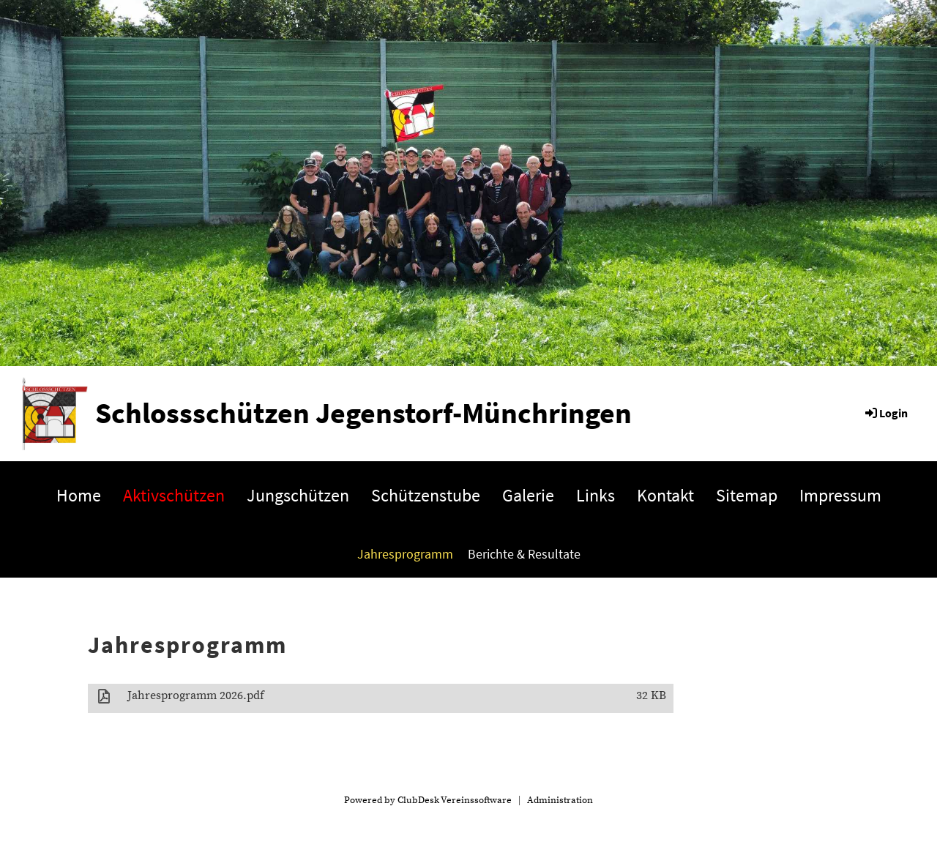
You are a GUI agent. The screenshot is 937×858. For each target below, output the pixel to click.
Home (78, 495)
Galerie (528, 495)
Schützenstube (425, 495)
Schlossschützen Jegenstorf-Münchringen (363, 413)
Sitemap (746, 495)
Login (885, 413)
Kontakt (665, 495)
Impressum (840, 495)
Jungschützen (298, 495)
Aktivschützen (174, 495)
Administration (560, 800)
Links (595, 495)
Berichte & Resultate (524, 553)
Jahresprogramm (405, 553)
